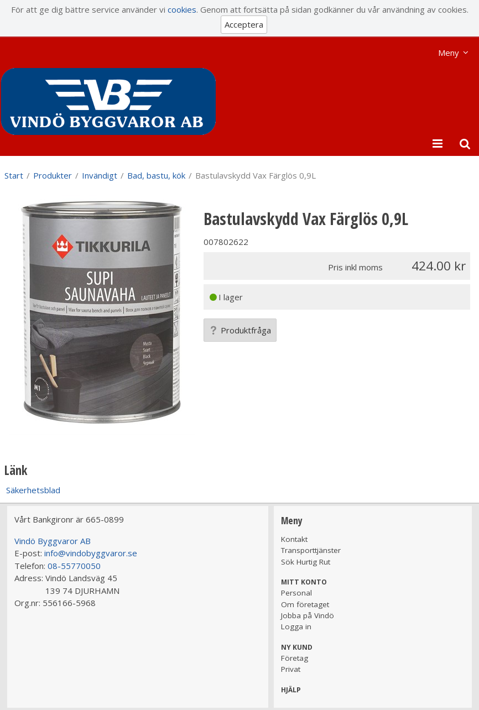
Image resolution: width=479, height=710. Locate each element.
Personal (296, 593)
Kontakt (294, 539)
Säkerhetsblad (33, 489)
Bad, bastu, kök (156, 175)
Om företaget (305, 604)
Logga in (296, 626)
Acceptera (244, 24)
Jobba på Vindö (307, 615)
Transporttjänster (311, 550)
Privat (290, 669)
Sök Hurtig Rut (305, 562)
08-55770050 (74, 565)
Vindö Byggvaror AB (52, 540)
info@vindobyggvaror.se (90, 552)
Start (13, 175)
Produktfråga (240, 330)
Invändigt (99, 175)
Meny (448, 52)
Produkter (52, 175)
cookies (182, 9)
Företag (294, 658)
